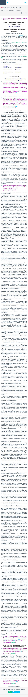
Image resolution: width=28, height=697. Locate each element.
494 (16, 106)
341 (16, 92)
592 (23, 640)
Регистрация (16, 691)
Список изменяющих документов (14, 33)
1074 (17, 681)
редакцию (13, 107)
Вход (10, 691)
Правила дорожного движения (19, 42)
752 (5, 640)
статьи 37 (21, 35)
